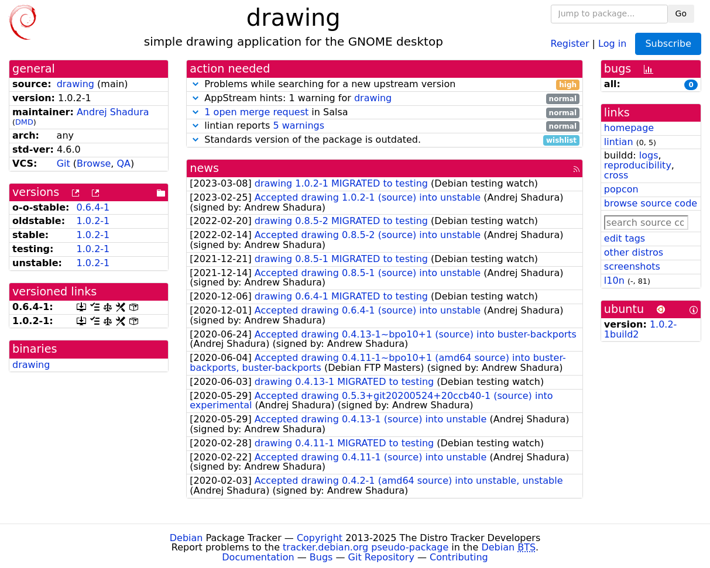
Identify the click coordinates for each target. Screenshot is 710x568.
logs (648, 155)
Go (681, 13)
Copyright (319, 537)
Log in (612, 43)
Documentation (258, 557)
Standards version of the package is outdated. (384, 140)
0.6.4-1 (93, 207)
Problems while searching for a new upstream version (384, 84)
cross (616, 175)
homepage (629, 127)
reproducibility (637, 165)
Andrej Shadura (113, 112)
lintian (618, 141)
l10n (614, 280)
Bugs (321, 557)
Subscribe (668, 43)
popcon (621, 189)
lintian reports (384, 126)
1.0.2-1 (93, 220)
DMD (24, 122)
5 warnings (298, 125)
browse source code (650, 203)
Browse (94, 163)
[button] (195, 83)
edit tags (624, 238)
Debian (186, 537)
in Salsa (384, 113)
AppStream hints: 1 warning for (384, 99)
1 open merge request (256, 112)
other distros (633, 252)
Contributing (459, 557)
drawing (75, 83)
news (204, 168)
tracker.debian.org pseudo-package (365, 547)
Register (570, 43)
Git (63, 163)
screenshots (632, 266)
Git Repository (381, 557)
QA (124, 163)
